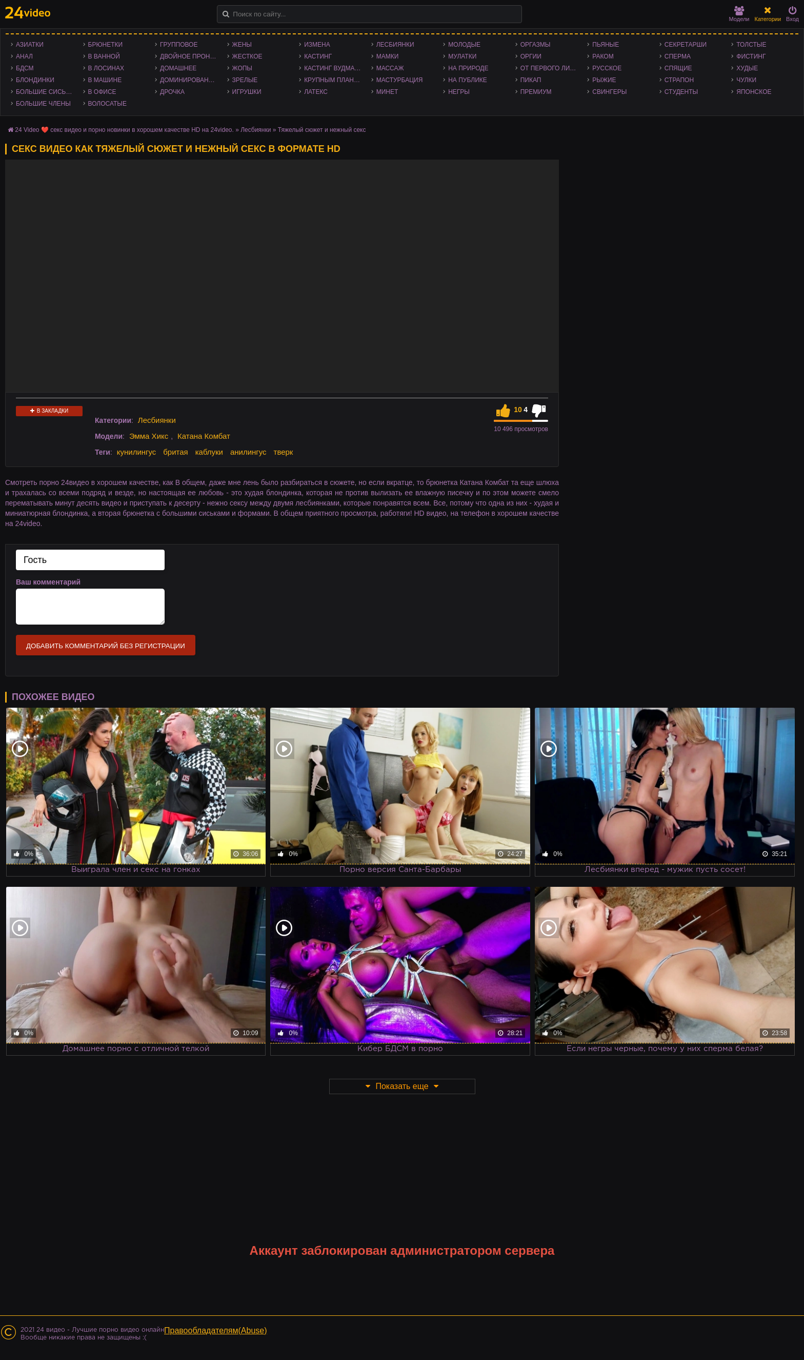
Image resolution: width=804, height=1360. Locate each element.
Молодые (464, 44)
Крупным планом (334, 80)
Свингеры (609, 91)
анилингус (248, 452)
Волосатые (107, 103)
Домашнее (178, 68)
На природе (468, 68)
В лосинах (106, 68)
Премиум (536, 91)
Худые (747, 68)
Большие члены (43, 103)
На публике (467, 80)
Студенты (681, 91)
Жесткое (247, 56)
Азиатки (30, 44)
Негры (459, 91)
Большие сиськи (45, 91)
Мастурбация (399, 80)
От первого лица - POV (551, 68)
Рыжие (604, 80)
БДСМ (25, 68)
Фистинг (751, 56)
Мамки (387, 56)
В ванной (104, 56)
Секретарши (686, 44)
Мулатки (462, 56)
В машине (105, 80)
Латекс (316, 91)
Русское (606, 68)
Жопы (242, 68)
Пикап (530, 80)
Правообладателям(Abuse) (215, 1330)
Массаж (390, 68)
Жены (242, 44)
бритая (175, 452)
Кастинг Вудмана (333, 68)
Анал (24, 56)
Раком (602, 56)
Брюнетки (105, 44)
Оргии (530, 56)
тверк (283, 452)
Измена (317, 44)
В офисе (102, 91)
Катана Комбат (203, 436)
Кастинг (318, 56)
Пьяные (605, 44)
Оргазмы (535, 44)
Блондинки (35, 80)
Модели (739, 14)
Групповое (178, 44)
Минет (387, 91)
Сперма (678, 56)
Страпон (679, 80)
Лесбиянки (395, 44)
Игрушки (247, 91)
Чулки (746, 80)
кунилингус (136, 452)
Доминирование (188, 80)
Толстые (751, 44)
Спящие (678, 68)
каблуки (209, 452)
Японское (753, 91)
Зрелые (245, 80)
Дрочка (172, 91)
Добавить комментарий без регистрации (105, 646)
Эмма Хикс (148, 436)
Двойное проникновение (191, 56)
